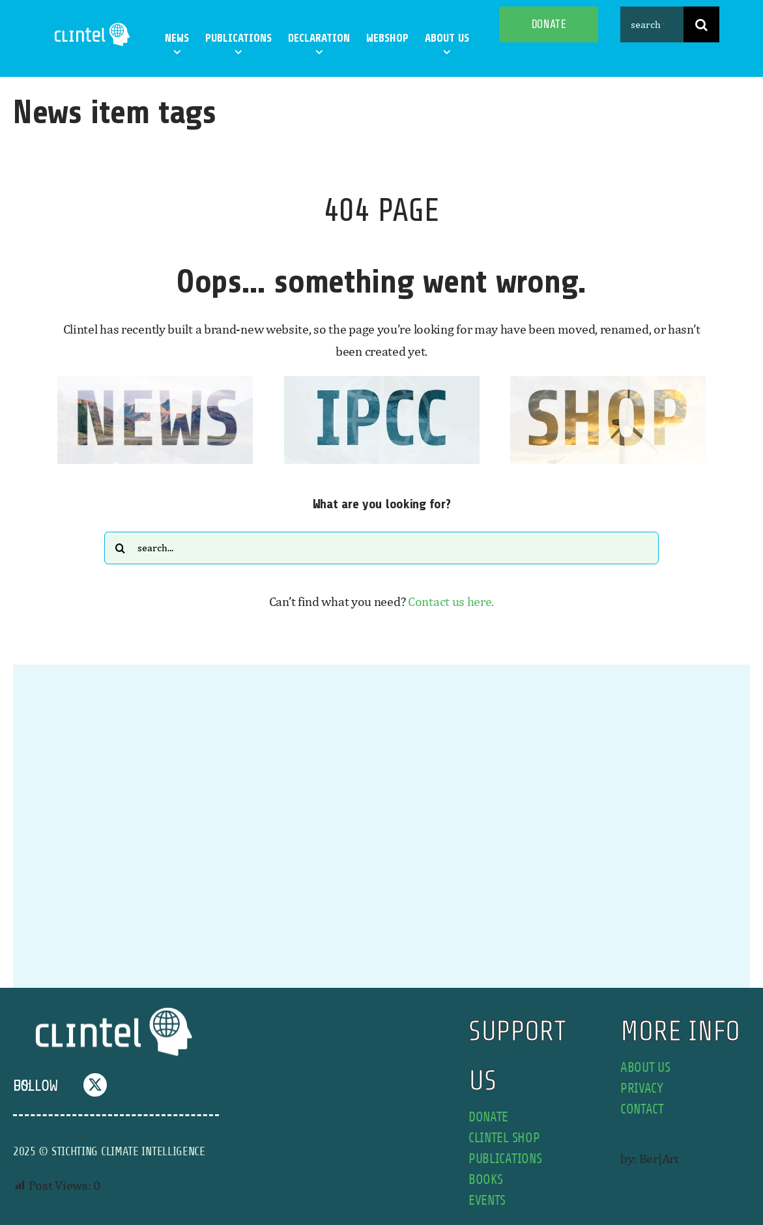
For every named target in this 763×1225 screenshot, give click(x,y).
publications (504, 1158)
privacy (641, 1088)
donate (488, 1117)
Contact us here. (451, 601)
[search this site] (652, 24)
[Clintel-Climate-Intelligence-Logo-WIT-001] (93, 25)
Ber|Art (659, 1158)
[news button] (155, 382)
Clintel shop (504, 1138)
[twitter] (95, 1085)
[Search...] (381, 548)
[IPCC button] (382, 382)
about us (645, 1067)
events (487, 1200)
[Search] (701, 24)
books (485, 1179)
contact (642, 1109)
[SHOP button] (608, 382)
